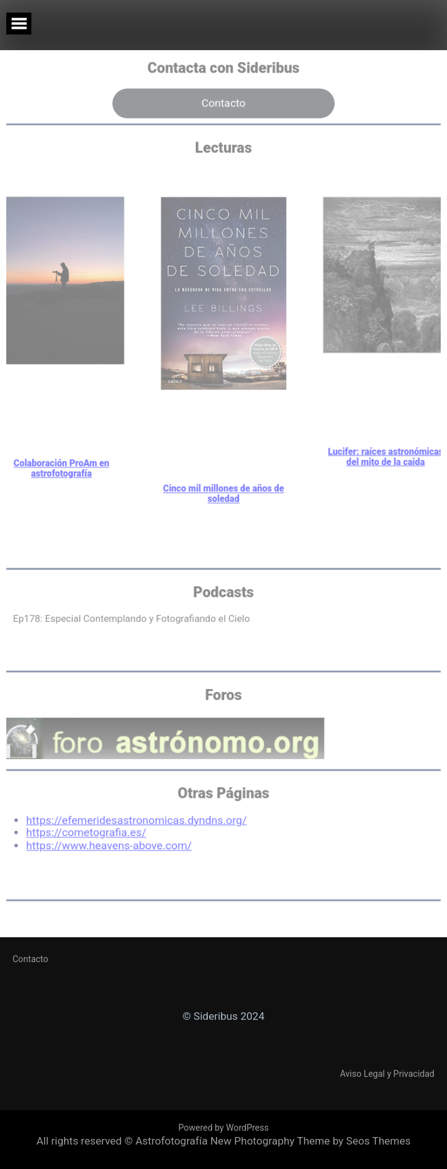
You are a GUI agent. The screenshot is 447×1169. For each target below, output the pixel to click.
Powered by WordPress (223, 1128)
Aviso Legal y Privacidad (387, 1074)
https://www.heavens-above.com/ (102, 848)
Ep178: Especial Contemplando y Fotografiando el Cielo (126, 608)
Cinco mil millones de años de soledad (223, 477)
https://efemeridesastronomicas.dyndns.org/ (131, 821)
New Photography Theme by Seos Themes (310, 1141)
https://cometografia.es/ (78, 834)
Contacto (223, 63)
